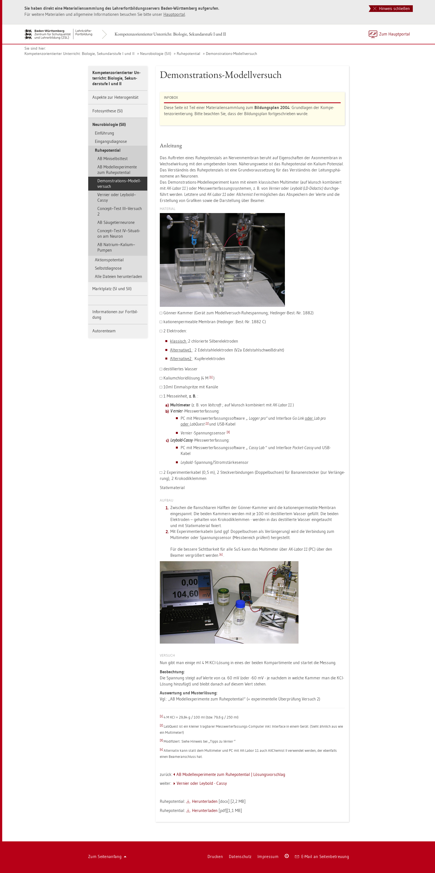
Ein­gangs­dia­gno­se (111, 141)
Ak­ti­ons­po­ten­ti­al (109, 259)
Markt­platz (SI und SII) (111, 288)
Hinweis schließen (391, 8)
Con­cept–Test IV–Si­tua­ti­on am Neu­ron (118, 233)
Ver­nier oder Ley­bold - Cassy (202, 783)
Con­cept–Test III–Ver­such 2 (119, 211)
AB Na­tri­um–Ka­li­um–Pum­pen (116, 247)
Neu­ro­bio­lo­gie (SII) (155, 53)
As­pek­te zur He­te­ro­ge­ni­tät (115, 97)
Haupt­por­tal (174, 14)
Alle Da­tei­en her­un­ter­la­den (118, 276)
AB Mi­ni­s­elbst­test (112, 158)
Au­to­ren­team (104, 330)
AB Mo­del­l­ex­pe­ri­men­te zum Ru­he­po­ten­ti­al (117, 169)
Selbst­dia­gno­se (108, 268)
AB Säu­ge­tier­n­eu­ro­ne (116, 222)
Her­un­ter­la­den (205, 801)
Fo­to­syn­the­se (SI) (107, 110)
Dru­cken (215, 856)
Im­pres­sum (268, 856)
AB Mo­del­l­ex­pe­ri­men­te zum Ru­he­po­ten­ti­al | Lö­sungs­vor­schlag (230, 774)
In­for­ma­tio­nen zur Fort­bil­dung (115, 314)
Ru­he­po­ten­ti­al (188, 53)
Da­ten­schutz (240, 856)
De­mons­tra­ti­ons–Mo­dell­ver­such (119, 183)
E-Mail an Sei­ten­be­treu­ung (322, 856)
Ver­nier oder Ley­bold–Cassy (116, 197)
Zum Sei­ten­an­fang (107, 856)
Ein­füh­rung (104, 133)
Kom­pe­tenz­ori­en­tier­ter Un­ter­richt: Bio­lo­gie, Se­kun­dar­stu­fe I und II (170, 34)
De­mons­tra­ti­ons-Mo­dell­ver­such (231, 53)
